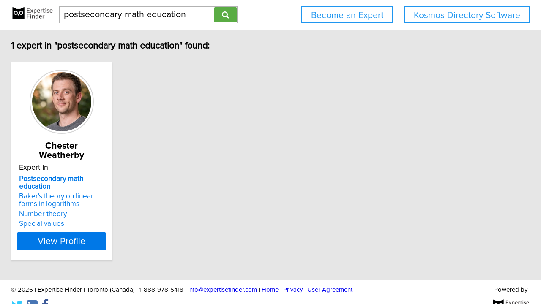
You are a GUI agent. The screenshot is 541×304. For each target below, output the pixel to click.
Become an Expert (347, 15)
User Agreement (329, 273)
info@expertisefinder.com (222, 273)
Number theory (49, 197)
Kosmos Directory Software (467, 15)
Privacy (293, 273)
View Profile (78, 224)
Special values (47, 207)
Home (270, 273)
